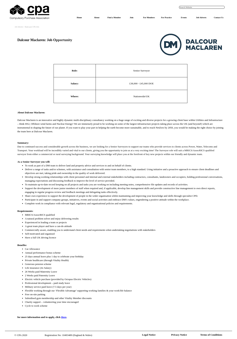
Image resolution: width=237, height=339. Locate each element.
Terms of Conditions (211, 334)
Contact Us (219, 17)
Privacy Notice (179, 334)
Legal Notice (148, 334)
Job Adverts (201, 17)
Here (63, 317)
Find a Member (114, 17)
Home (79, 17)
